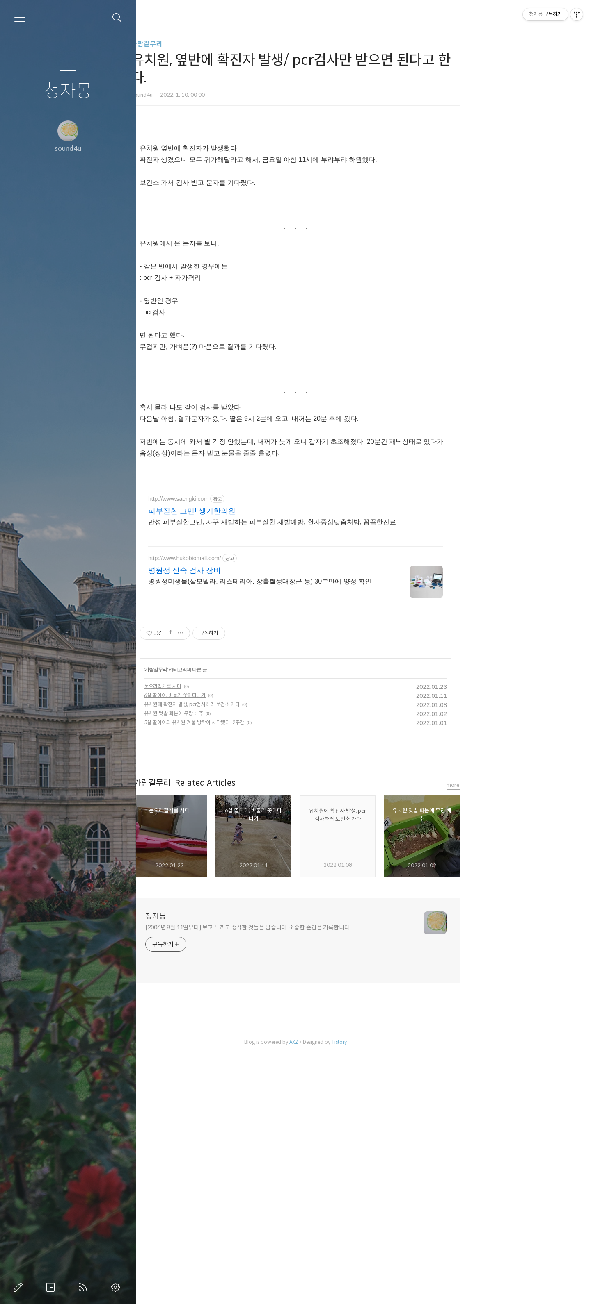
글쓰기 (20, 1287)
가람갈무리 (214, 44)
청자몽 (68, 91)
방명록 (52, 1287)
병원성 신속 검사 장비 (252, 570)
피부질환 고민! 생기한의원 (260, 511)
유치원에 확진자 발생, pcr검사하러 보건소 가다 (260, 704)
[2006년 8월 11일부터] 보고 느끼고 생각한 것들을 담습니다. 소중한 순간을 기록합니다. (316, 927)
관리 (117, 1287)
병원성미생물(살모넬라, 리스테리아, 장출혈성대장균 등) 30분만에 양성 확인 (328, 581)
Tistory (407, 1042)
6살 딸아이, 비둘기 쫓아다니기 (243, 695)
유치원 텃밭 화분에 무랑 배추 (241, 713)
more (521, 784)
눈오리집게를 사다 (231, 686)
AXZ (362, 1042)
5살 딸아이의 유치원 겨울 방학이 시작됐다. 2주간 (262, 722)
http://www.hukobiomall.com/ (252, 558)
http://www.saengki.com (246, 498)
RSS (84, 1287)
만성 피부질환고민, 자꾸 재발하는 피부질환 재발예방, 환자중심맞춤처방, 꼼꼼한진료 (340, 521)
